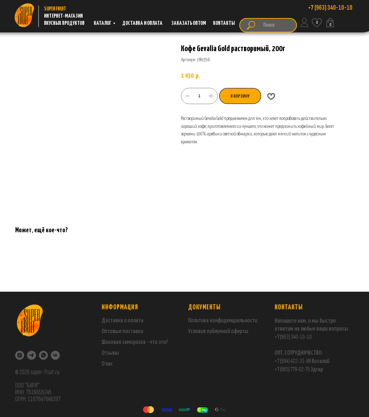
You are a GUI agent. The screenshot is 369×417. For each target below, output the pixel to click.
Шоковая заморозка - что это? (135, 342)
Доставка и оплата (122, 321)
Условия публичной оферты (218, 331)
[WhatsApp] (43, 355)
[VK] (55, 355)
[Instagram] (19, 355)
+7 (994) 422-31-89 (293, 361)
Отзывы (110, 353)
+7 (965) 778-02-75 (292, 369)
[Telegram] (31, 355)
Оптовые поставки (122, 331)
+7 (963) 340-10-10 (293, 337)
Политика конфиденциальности (222, 321)
